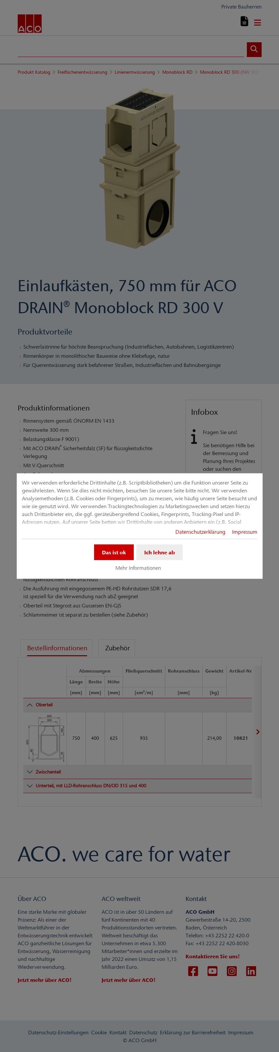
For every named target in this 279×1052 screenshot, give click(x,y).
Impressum (244, 531)
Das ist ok (114, 552)
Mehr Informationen (138, 567)
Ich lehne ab (159, 552)
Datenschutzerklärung (200, 531)
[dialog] (140, 526)
